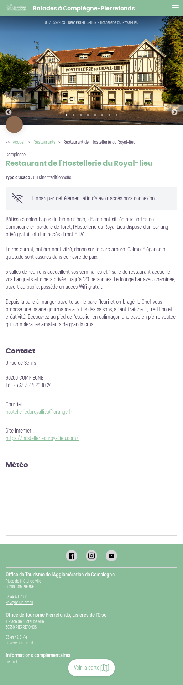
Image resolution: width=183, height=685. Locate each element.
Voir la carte (91, 668)
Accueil (19, 142)
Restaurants (44, 142)
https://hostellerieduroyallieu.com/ (42, 438)
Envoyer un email (19, 602)
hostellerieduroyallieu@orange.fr (39, 411)
